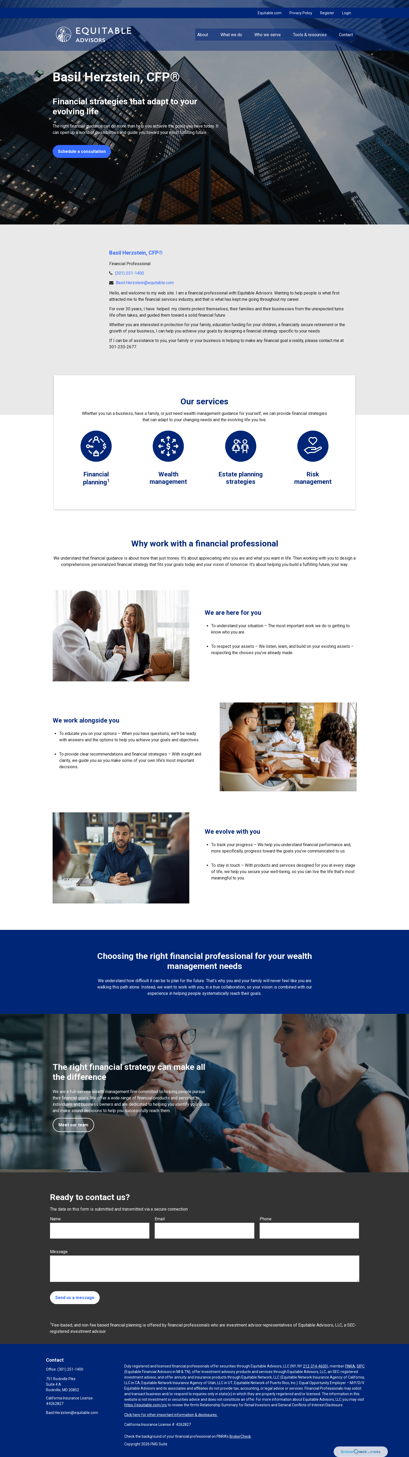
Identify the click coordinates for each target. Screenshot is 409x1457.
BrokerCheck (240, 1436)
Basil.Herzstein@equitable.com (145, 282)
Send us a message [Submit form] (74, 1297)
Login (346, 5)
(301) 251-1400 (129, 273)
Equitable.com (270, 5)
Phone (266, 1218)
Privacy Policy (300, 5)
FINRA (350, 1366)
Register (327, 5)
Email (160, 1218)
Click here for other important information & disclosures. (171, 1415)
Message (59, 1251)
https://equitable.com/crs (145, 1405)
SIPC (361, 1366)
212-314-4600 (315, 1366)
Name (55, 1218)
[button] (202, 26)
